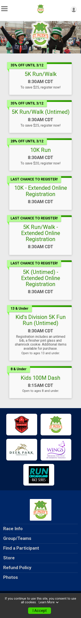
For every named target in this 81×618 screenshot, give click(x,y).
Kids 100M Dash (40, 378)
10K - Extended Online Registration (40, 191)
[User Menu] (74, 9)
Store (9, 557)
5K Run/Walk (41, 74)
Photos (10, 577)
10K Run (40, 150)
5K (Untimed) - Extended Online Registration (40, 278)
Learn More (49, 602)
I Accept (39, 610)
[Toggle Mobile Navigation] (4, 8)
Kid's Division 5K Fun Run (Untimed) (41, 320)
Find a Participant (21, 548)
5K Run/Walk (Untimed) (41, 112)
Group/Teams (17, 538)
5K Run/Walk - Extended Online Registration (40, 233)
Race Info (13, 528)
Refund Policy (17, 567)
